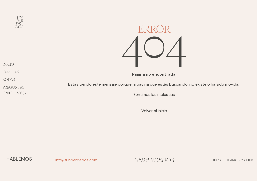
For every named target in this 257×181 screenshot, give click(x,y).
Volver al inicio (154, 110)
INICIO (8, 64)
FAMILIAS (11, 72)
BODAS (9, 79)
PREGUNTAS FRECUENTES (14, 90)
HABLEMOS (19, 159)
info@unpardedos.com (76, 160)
